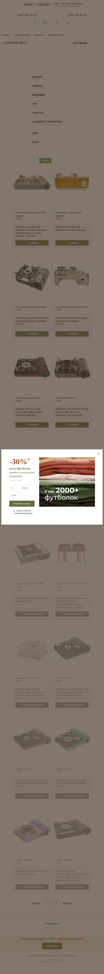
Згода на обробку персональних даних (22, 512)
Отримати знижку (22, 504)
